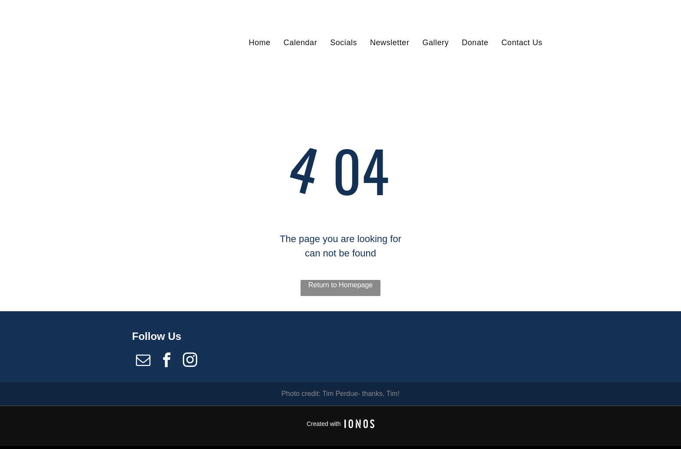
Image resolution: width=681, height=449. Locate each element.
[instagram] (190, 361)
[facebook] (166, 361)
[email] (143, 361)
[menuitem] (259, 42)
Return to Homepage (340, 285)
